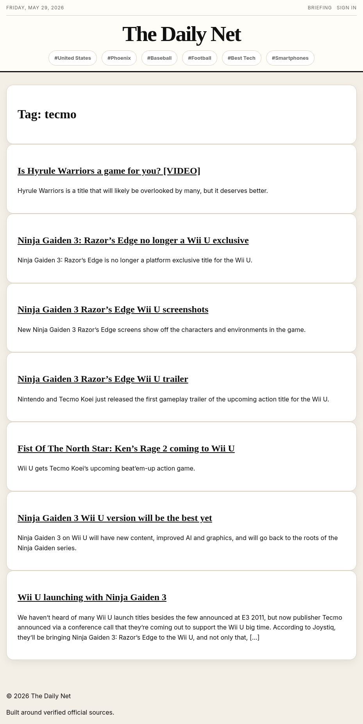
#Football (199, 58)
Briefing (320, 8)
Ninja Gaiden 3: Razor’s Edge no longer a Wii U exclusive (133, 240)
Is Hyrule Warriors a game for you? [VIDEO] (109, 171)
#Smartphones (290, 58)
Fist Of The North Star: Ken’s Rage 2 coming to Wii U (126, 448)
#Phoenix (119, 58)
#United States (72, 58)
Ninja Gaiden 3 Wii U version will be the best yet (115, 518)
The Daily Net (181, 33)
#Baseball (159, 58)
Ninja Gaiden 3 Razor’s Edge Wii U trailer (103, 379)
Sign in (347, 8)
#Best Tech (242, 58)
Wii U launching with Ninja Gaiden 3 (92, 597)
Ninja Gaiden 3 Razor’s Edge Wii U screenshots (113, 309)
